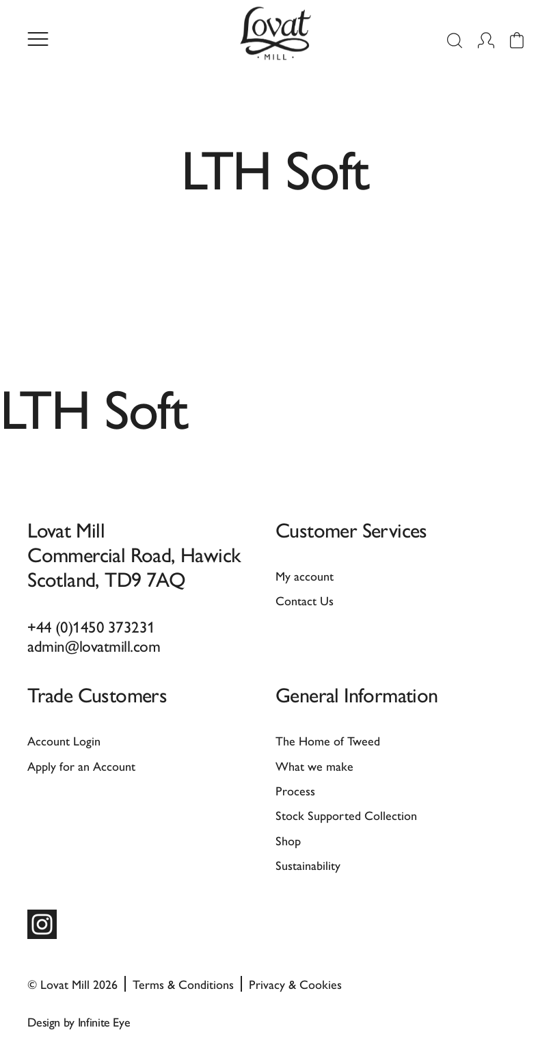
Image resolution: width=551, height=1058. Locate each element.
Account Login (63, 740)
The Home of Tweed (328, 740)
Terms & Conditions (183, 983)
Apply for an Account (81, 765)
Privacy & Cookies (295, 983)
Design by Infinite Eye (78, 1021)
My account (305, 575)
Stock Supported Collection (346, 814)
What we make (314, 765)
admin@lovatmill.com (93, 645)
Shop (288, 840)
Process (295, 790)
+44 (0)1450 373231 (91, 626)
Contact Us (305, 600)
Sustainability (308, 864)
